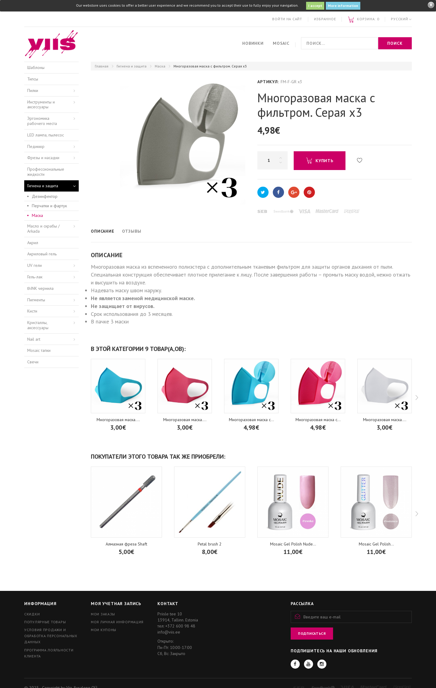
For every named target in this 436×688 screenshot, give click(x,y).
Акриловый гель (42, 254)
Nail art (33, 339)
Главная (101, 66)
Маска (160, 66)
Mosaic (281, 43)
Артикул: (268, 81)
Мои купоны (103, 629)
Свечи (32, 362)
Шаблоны (36, 67)
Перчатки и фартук (49, 205)
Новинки (253, 43)
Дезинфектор (45, 196)
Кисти (32, 311)
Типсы (32, 79)
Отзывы (131, 231)
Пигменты (36, 300)
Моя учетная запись (116, 603)
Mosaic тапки (39, 350)
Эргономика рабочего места (42, 121)
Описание (102, 231)
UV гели (34, 265)
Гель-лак (34, 277)
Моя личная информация (117, 622)
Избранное (325, 19)
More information (343, 5)
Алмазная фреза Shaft (126, 544)
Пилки (32, 90)
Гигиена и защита (132, 66)
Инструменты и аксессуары (41, 104)
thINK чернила (40, 288)
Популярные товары (45, 622)
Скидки (32, 614)
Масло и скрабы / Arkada (43, 228)
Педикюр (36, 146)
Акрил (32, 242)
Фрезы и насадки (43, 157)
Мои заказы (103, 614)
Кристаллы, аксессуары (37, 325)
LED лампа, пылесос (45, 135)
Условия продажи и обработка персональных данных (50, 635)
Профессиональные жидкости (45, 171)
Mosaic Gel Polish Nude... (293, 544)
